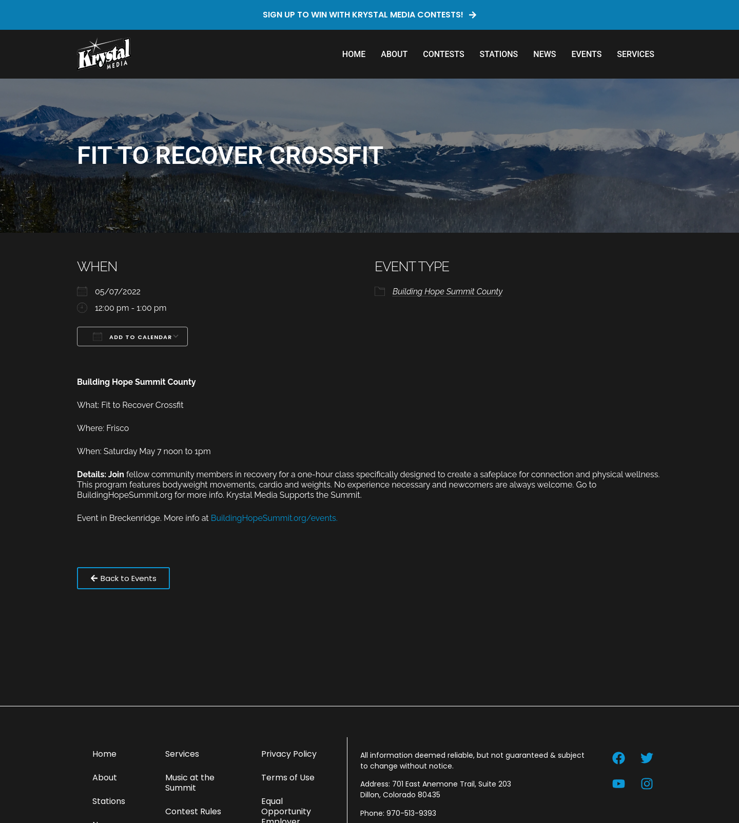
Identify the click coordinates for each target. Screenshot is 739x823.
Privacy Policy (289, 754)
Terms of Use (288, 777)
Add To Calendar (132, 336)
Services (635, 54)
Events (586, 54)
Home (353, 54)
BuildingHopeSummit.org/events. (274, 518)
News (544, 54)
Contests (443, 54)
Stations (499, 54)
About (394, 54)
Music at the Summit (190, 783)
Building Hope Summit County (447, 291)
